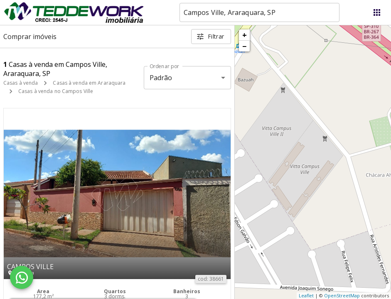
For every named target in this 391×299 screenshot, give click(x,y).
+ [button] (244, 35)
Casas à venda (20, 82)
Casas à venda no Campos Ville (55, 91)
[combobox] (259, 12)
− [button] (244, 46)
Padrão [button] (161, 77)
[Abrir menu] (377, 12)
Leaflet (306, 295)
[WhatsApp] (21, 277)
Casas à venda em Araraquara (89, 82)
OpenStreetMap (342, 295)
